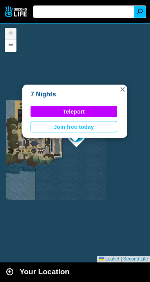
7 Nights (43, 94)
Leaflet (109, 259)
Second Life (16, 11)
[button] (122, 89)
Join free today (74, 127)
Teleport (74, 111)
